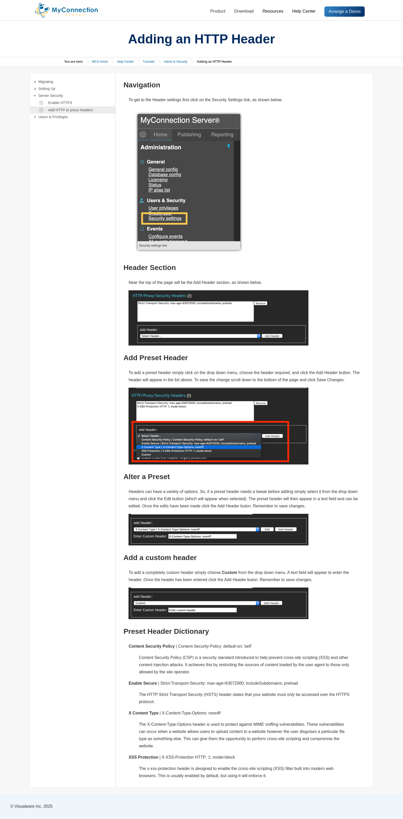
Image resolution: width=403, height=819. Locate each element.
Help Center (304, 11)
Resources (272, 11)
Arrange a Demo (344, 11)
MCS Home (100, 61)
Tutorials (149, 61)
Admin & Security (175, 61)
